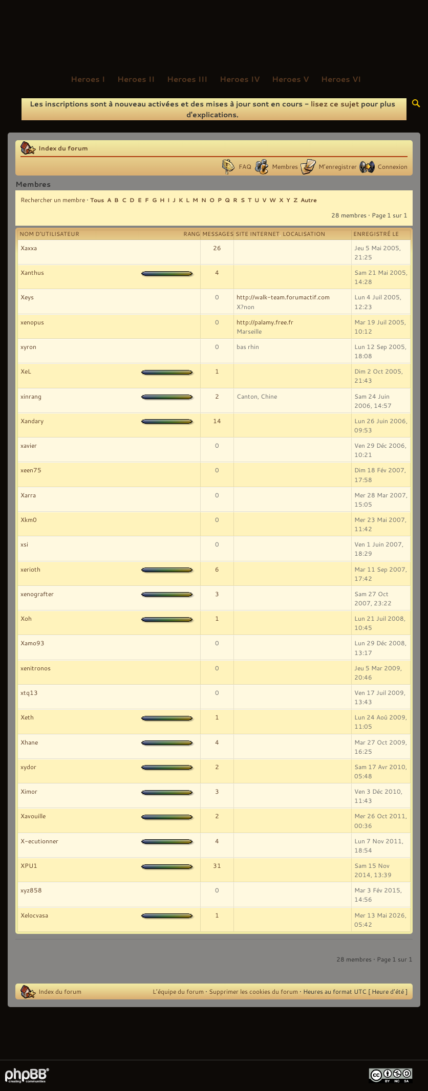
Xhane (29, 742)
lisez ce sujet (335, 103)
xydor (28, 766)
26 (217, 248)
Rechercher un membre (52, 199)
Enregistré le (376, 233)
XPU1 (28, 865)
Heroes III (187, 79)
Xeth (27, 717)
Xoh (26, 618)
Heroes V (290, 79)
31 (217, 865)
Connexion (392, 166)
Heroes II (136, 79)
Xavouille (33, 816)
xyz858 (31, 890)
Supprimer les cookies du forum (253, 991)
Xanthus (32, 272)
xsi (24, 544)
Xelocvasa (34, 915)
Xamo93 (32, 643)
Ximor (28, 791)
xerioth (30, 569)
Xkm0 (28, 519)
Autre (309, 200)
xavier (28, 445)
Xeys (27, 297)
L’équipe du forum (178, 991)
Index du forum (63, 148)
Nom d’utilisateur (49, 233)
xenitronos (35, 668)
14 (217, 421)
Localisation (304, 233)
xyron (28, 346)
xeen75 (30, 470)
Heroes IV (240, 79)
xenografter (37, 594)
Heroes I (88, 79)
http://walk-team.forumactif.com (283, 297)
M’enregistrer (337, 166)
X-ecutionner (39, 841)
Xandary (32, 421)
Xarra (28, 495)
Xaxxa (28, 248)
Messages (217, 233)
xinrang (30, 396)
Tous (97, 200)
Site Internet (258, 233)
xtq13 (29, 692)
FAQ (245, 166)
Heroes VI (341, 79)
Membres (285, 166)
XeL (25, 371)
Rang (191, 233)
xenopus (32, 322)
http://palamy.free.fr (265, 322)
